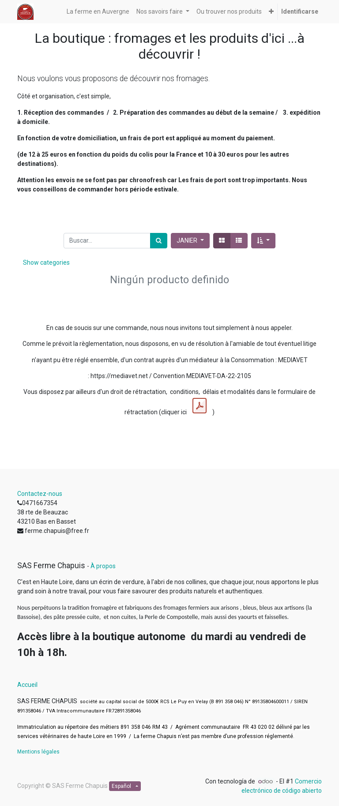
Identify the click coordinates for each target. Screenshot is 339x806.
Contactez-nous (39, 493)
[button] (271, 12)
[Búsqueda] (158, 240)
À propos (103, 566)
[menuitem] (98, 12)
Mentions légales (38, 752)
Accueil (27, 684)
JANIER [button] (188, 240)
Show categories (46, 262)
